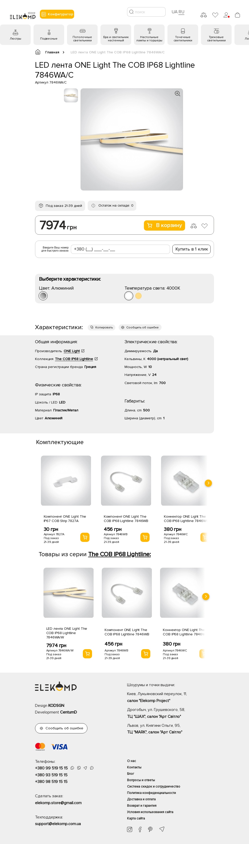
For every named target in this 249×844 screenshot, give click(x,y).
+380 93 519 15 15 (51, 775)
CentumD (68, 712)
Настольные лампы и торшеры (149, 38)
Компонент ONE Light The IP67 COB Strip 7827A (65, 518)
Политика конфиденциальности (151, 793)
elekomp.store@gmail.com (58, 802)
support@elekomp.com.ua (58, 823)
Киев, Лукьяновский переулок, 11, (170, 697)
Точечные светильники (183, 38)
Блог (130, 774)
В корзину (164, 225)
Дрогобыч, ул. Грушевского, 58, (170, 713)
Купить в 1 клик (191, 249)
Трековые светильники (216, 38)
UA (175, 12)
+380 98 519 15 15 (51, 781)
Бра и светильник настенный (116, 38)
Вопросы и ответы (141, 780)
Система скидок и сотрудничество (153, 786)
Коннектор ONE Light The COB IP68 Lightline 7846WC (186, 518)
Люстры (15, 39)
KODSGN (56, 705)
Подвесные (49, 39)
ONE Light (72, 351)
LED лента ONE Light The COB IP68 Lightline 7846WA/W (66, 632)
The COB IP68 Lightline (74, 359)
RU (181, 12)
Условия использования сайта (150, 812)
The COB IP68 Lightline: (119, 554)
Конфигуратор (57, 14)
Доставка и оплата (141, 799)
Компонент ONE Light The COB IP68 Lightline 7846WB (126, 518)
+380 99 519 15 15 (51, 768)
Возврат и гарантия (141, 806)
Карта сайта (136, 818)
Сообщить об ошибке (142, 327)
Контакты (134, 767)
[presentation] (208, 483)
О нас (131, 761)
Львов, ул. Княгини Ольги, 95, (170, 729)
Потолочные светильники (82, 38)
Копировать (104, 327)
